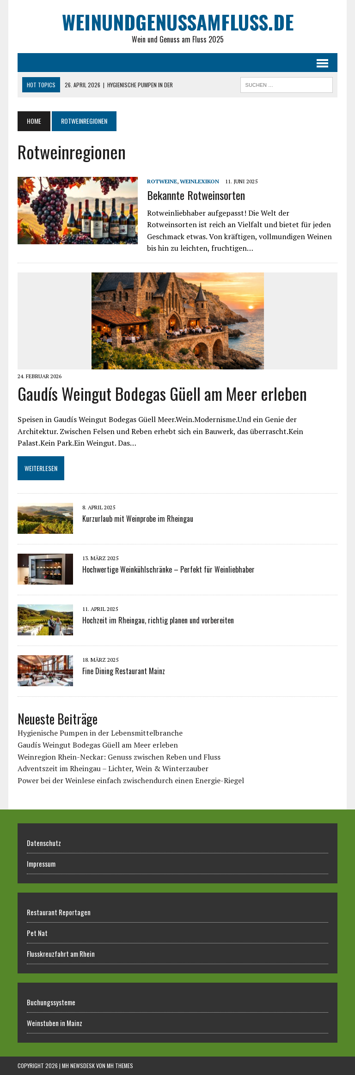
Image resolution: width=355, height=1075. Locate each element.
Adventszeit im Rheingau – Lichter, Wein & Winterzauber (113, 768)
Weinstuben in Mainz (54, 1023)
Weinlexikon (199, 181)
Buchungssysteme (51, 1002)
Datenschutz (44, 843)
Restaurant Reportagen (59, 912)
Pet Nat (37, 933)
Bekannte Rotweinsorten (196, 195)
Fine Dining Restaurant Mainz (123, 670)
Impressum (41, 863)
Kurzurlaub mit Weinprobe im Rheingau (137, 518)
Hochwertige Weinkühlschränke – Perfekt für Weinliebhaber (168, 569)
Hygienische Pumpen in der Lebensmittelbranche (100, 733)
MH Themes (120, 1065)
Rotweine (162, 181)
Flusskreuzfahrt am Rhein (61, 953)
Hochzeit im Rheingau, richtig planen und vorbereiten (158, 620)
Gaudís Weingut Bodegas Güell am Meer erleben (162, 393)
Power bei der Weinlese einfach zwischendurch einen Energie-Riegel (131, 780)
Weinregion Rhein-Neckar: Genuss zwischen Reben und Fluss (119, 757)
